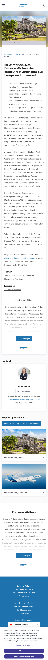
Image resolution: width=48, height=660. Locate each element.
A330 (6, 289)
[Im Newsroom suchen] (45, 5)
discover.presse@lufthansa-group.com (24, 399)
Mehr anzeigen (24, 338)
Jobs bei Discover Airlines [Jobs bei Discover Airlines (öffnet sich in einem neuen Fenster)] (24, 606)
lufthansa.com (29, 258)
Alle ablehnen (24, 652)
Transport (18, 275)
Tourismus (8, 275)
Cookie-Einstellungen (24, 646)
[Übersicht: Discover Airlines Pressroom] (23, 5)
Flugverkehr (9, 279)
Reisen (31, 275)
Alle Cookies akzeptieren (24, 658)
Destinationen (15, 289)
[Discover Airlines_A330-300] (24, 476)
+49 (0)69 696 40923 (24, 403)
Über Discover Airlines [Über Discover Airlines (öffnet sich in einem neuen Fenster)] (24, 603)
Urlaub (25, 275)
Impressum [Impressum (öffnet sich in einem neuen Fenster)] (24, 613)
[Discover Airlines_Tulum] (24, 441)
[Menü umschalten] (3, 5)
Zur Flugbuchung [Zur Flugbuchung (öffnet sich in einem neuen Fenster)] (24, 610)
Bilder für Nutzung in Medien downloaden (21, 423)
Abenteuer (19, 279)
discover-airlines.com (13, 258)
